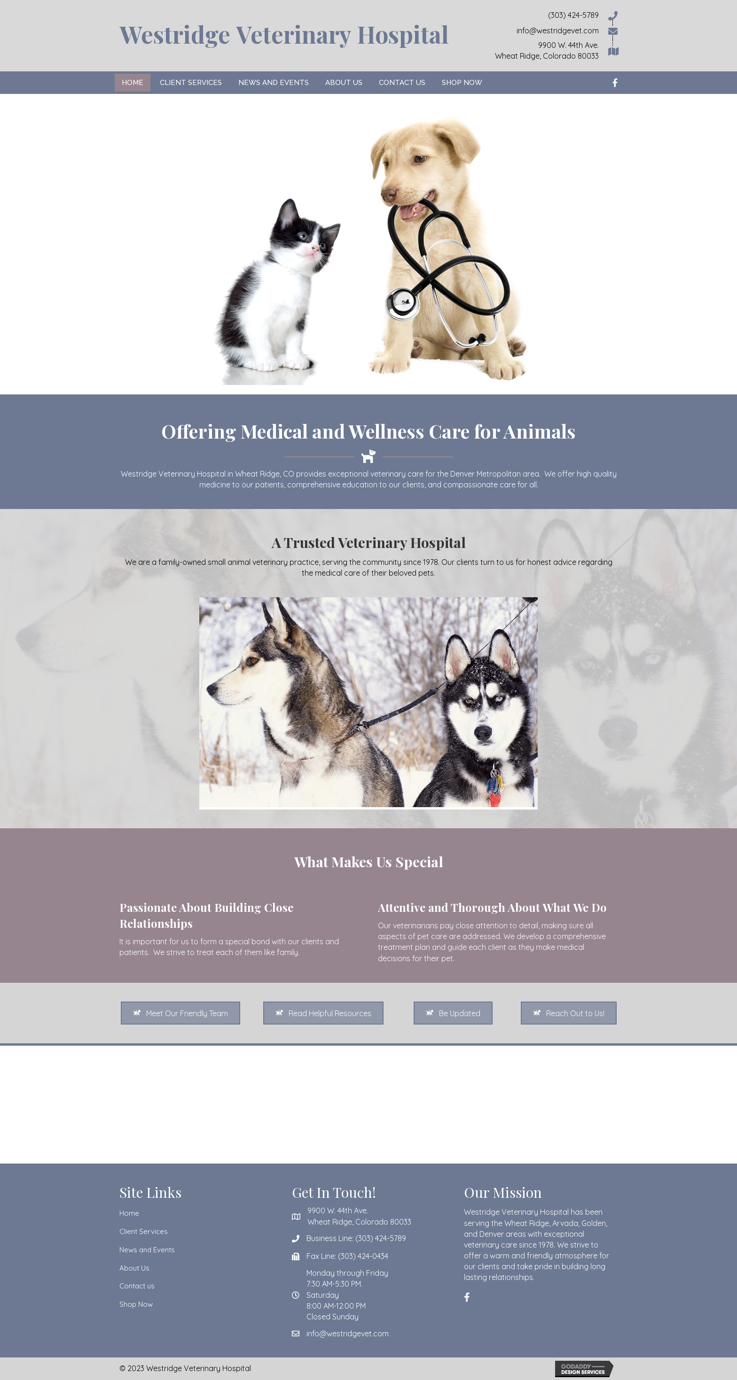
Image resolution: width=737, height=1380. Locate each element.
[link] (132, 83)
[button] (180, 1013)
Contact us (137, 1285)
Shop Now (136, 1304)
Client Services (143, 1231)
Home (129, 1213)
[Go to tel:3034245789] (539, 15)
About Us (134, 1268)
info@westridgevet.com (347, 1333)
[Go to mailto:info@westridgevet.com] (539, 31)
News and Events (147, 1249)
